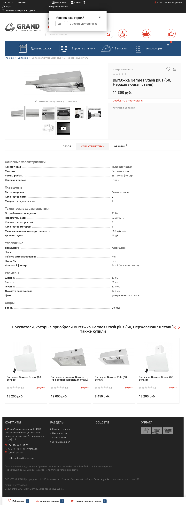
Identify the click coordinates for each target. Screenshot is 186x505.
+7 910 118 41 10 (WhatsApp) (21, 448)
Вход (158, 2)
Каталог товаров (61, 429)
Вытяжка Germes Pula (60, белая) (111, 378)
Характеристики (92, 146)
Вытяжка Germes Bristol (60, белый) (24, 378)
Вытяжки (113, 48)
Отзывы (120, 146)
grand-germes (14, 452)
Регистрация (175, 2)
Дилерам (7, 6)
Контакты (7, 2)
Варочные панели (76, 48)
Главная (9, 57)
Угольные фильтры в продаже (18, 10)
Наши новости (60, 433)
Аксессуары (147, 48)
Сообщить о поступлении (128, 100)
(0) (15, 388)
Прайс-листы (61, 2)
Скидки (77, 2)
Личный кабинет (61, 442)
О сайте (22, 2)
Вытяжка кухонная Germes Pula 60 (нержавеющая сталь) (69, 378)
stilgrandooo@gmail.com (21, 458)
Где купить (41, 387)
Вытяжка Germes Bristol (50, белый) (156, 378)
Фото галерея (59, 437)
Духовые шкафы (34, 48)
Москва (64, 6)
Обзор (67, 146)
